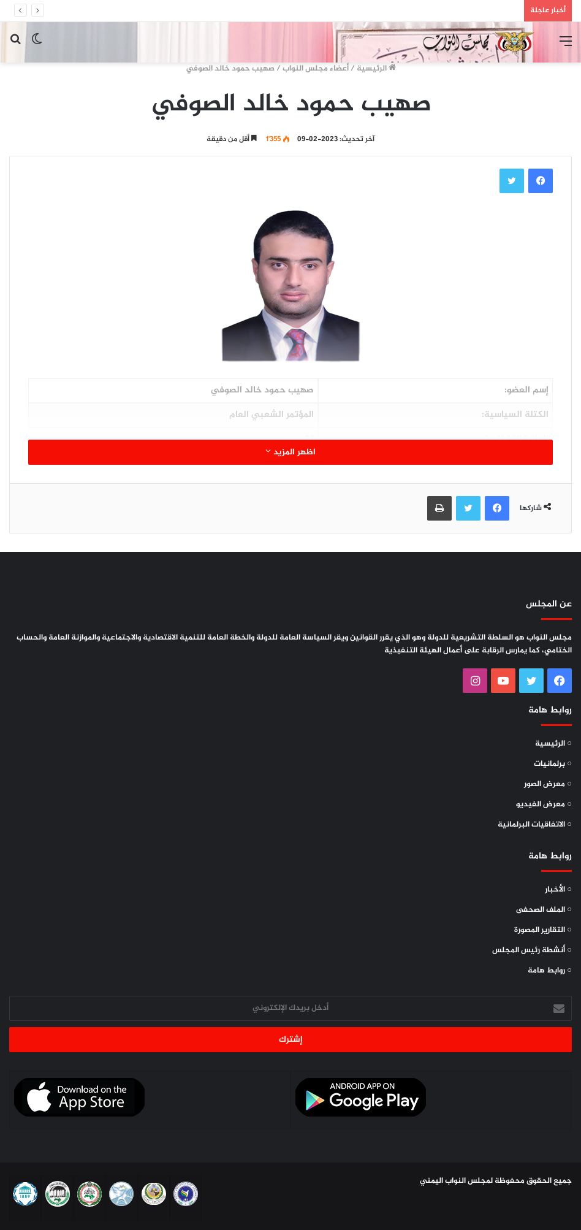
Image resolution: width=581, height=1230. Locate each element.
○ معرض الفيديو (544, 804)
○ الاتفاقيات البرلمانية (535, 824)
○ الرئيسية (553, 744)
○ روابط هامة (550, 970)
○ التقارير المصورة (543, 930)
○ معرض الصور (548, 784)
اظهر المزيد (290, 452)
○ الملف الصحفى (544, 910)
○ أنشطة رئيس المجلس (532, 950)
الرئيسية (376, 68)
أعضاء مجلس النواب (316, 68)
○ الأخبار (558, 889)
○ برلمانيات (553, 764)
